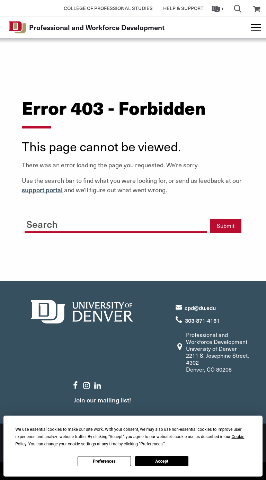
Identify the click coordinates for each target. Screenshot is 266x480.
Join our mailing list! (102, 399)
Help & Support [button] (183, 8)
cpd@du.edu (200, 307)
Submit (225, 225)
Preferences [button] (151, 444)
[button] (218, 8)
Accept (161, 461)
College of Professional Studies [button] (108, 8)
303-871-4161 (202, 320)
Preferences (104, 461)
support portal (42, 189)
